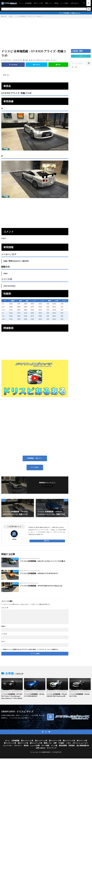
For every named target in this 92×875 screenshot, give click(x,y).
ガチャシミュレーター (80, 743)
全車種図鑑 (28, 3)
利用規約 (71, 745)
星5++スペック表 (55, 740)
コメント (4, 607)
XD (76, 67)
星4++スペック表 (41, 740)
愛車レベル (48, 3)
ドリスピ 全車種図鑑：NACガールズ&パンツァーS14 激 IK (42, 561)
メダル (68, 743)
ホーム (21, 3)
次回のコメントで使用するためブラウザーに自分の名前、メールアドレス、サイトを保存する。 (31, 649)
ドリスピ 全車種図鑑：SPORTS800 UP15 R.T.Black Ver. (41, 586)
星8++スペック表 (36, 743)
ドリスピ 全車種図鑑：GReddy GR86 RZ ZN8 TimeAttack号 (57, 695)
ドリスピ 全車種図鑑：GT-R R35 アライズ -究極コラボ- (29, 16)
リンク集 (54, 745)
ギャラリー (18, 745)
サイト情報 (45, 745)
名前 (3, 626)
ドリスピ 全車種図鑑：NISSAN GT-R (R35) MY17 (39, 573)
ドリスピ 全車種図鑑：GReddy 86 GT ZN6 (79, 695)
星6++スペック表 (69, 740)
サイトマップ (51, 748)
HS (72, 67)
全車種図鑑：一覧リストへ (35, 458)
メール (4, 633)
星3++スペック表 (27, 740)
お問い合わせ (74, 3)
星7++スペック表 (10, 743)
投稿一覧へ (47, 540)
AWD (34, 60)
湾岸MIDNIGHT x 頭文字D (43, 60)
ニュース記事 (64, 3)
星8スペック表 (23, 743)
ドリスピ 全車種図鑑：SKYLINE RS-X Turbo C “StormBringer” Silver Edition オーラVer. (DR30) (11, 696)
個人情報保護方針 (83, 745)
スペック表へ (35, 467)
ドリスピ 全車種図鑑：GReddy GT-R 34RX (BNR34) (34, 695)
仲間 (54, 743)
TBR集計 (61, 743)
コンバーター (7, 745)
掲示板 (56, 3)
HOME (4, 16)
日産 (31, 60)
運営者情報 (63, 745)
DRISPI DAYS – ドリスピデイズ (51, 752)
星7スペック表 (38, 3)
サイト (3, 641)
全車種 (10, 16)
